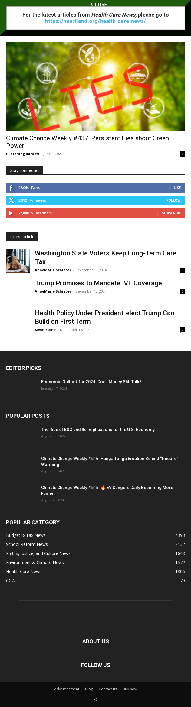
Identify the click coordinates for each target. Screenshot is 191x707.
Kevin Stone (45, 329)
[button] (10, 8)
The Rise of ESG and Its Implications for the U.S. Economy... (99, 429)
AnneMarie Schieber (53, 270)
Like (177, 187)
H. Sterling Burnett (22, 153)
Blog (89, 689)
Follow (173, 200)
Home (11, 22)
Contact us (108, 689)
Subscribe (171, 213)
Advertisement (66, 689)
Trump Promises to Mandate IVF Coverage (98, 283)
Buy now (130, 689)
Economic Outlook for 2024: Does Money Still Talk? (91, 381)
